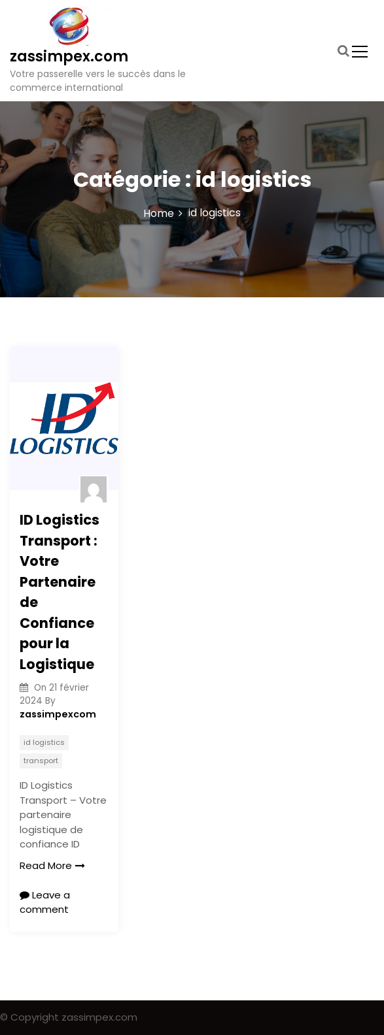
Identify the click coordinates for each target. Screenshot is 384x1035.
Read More (52, 865)
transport (41, 760)
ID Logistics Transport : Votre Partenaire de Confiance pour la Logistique (59, 592)
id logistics (44, 742)
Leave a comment (45, 902)
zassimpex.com (69, 56)
